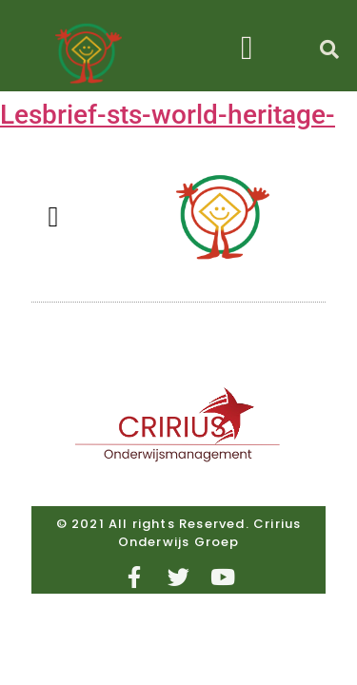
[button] (246, 48)
